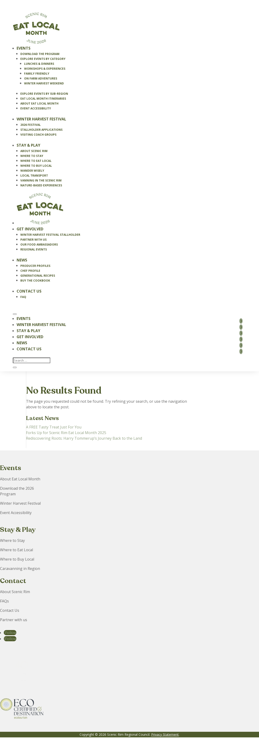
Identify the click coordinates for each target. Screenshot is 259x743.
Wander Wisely (32, 171)
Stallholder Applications (41, 130)
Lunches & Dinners (39, 64)
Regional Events (33, 249)
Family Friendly (36, 74)
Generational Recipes (37, 276)
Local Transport (34, 176)
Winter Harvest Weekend (44, 83)
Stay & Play (28, 145)
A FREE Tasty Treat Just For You (53, 427)
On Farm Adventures (40, 78)
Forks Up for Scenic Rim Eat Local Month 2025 (66, 432)
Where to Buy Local (36, 166)
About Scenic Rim (33, 151)
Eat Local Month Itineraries (43, 99)
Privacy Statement (165, 734)
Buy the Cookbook (35, 281)
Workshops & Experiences (44, 69)
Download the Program (39, 54)
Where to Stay (31, 156)
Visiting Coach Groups (38, 135)
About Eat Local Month (39, 103)
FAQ (23, 297)
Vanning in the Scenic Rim (41, 180)
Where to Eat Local (35, 161)
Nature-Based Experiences (41, 185)
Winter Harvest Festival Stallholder (50, 235)
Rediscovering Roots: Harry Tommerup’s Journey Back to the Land (84, 438)
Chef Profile (30, 271)
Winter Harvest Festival (41, 119)
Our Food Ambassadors (39, 244)
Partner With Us (33, 240)
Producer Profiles (35, 266)
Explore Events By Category (43, 59)
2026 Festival (30, 125)
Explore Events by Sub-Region (44, 94)
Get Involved (30, 229)
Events (23, 48)
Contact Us (29, 291)
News (22, 260)
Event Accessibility (35, 108)
